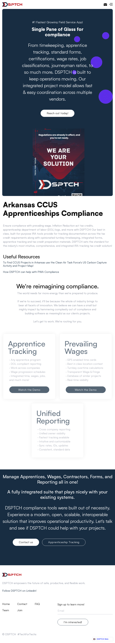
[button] (111, 4)
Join (19, 610)
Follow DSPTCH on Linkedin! (19, 590)
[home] (12, 4)
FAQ (37, 604)
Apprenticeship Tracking (63, 542)
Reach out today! (57, 113)
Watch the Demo (29, 389)
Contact (22, 604)
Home (6, 604)
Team (5, 610)
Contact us (26, 542)
